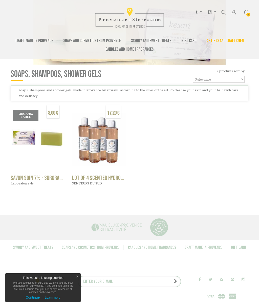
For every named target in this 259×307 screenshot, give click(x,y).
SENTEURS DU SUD (87, 183)
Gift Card (189, 40)
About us (148, 278)
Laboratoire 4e (22, 183)
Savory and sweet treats (151, 40)
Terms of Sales (165, 283)
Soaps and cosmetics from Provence (92, 40)
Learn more (52, 297)
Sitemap (170, 288)
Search (224, 11)
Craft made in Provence (34, 40)
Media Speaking (172, 278)
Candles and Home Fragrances (129, 49)
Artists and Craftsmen (225, 40)
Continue (33, 297)
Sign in (234, 13)
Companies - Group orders (117, 278)
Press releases (94, 283)
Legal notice (121, 283)
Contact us (84, 278)
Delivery (142, 283)
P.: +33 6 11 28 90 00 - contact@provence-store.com (120, 288)
